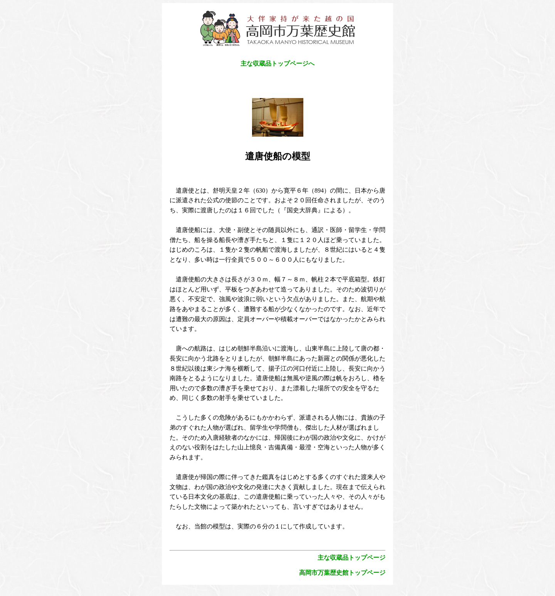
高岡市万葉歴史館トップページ (342, 572)
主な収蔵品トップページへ (277, 63)
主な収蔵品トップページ (351, 557)
